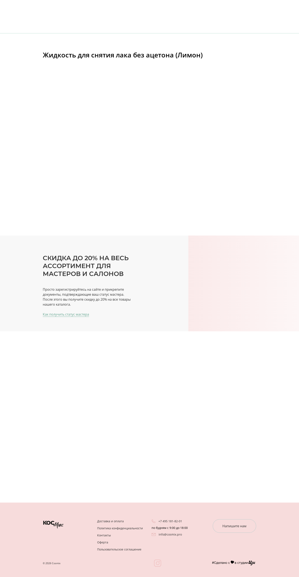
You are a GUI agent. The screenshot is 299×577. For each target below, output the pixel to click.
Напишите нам (234, 526)
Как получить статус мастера (66, 314)
